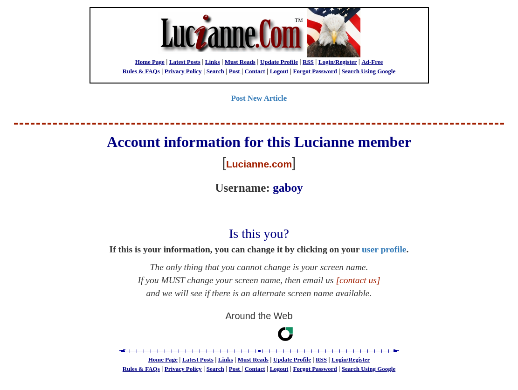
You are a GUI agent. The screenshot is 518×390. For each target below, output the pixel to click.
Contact (255, 71)
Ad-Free (372, 61)
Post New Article (259, 98)
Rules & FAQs (141, 71)
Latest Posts (184, 61)
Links (212, 61)
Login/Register (337, 61)
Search (215, 71)
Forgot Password (315, 71)
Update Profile (279, 61)
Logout (279, 71)
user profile (384, 249)
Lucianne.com (259, 164)
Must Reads (240, 61)
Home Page (150, 61)
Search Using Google (368, 71)
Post (235, 71)
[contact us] (358, 280)
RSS (308, 61)
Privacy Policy (183, 71)
